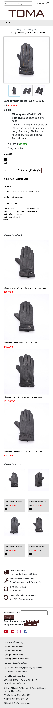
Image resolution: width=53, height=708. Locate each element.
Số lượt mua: (13, 148)
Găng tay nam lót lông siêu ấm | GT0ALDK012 (25, 547)
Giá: (5, 105)
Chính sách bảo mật (13, 650)
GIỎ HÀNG (43, 3)
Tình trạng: (12, 144)
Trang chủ (20, 29)
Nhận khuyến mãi (12, 612)
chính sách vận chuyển (26, 179)
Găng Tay (32, 29)
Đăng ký (9, 617)
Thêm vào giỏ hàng (29, 170)
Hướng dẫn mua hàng (13, 654)
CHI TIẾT (7, 110)
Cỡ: (5, 163)
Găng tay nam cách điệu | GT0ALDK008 (22, 502)
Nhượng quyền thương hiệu (16, 658)
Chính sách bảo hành (13, 646)
